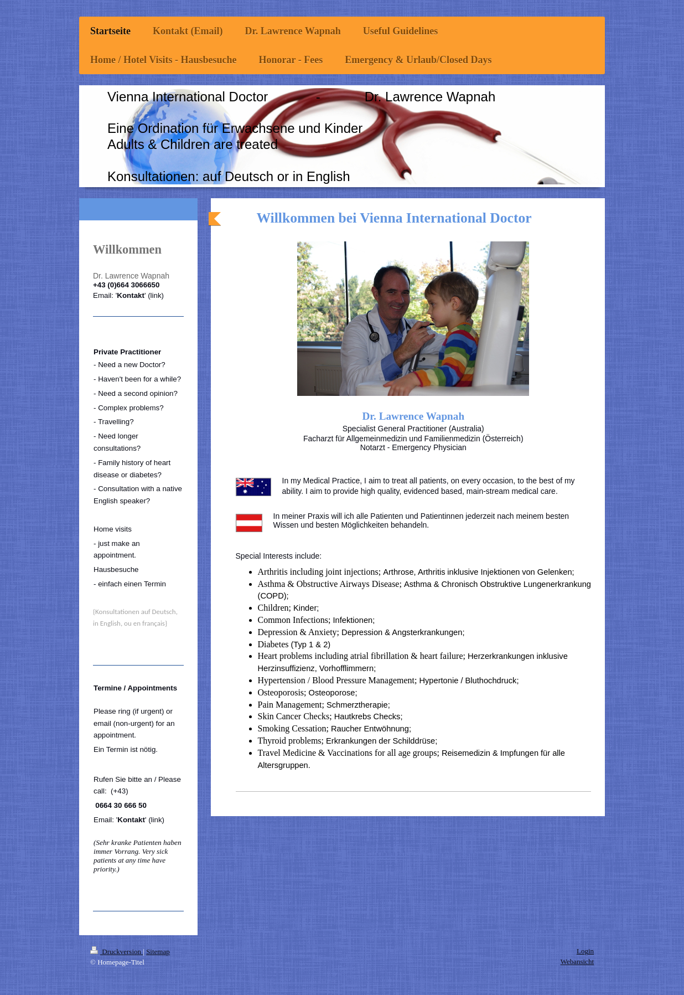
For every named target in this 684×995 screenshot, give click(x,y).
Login (585, 951)
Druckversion (116, 951)
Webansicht (577, 961)
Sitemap (158, 951)
